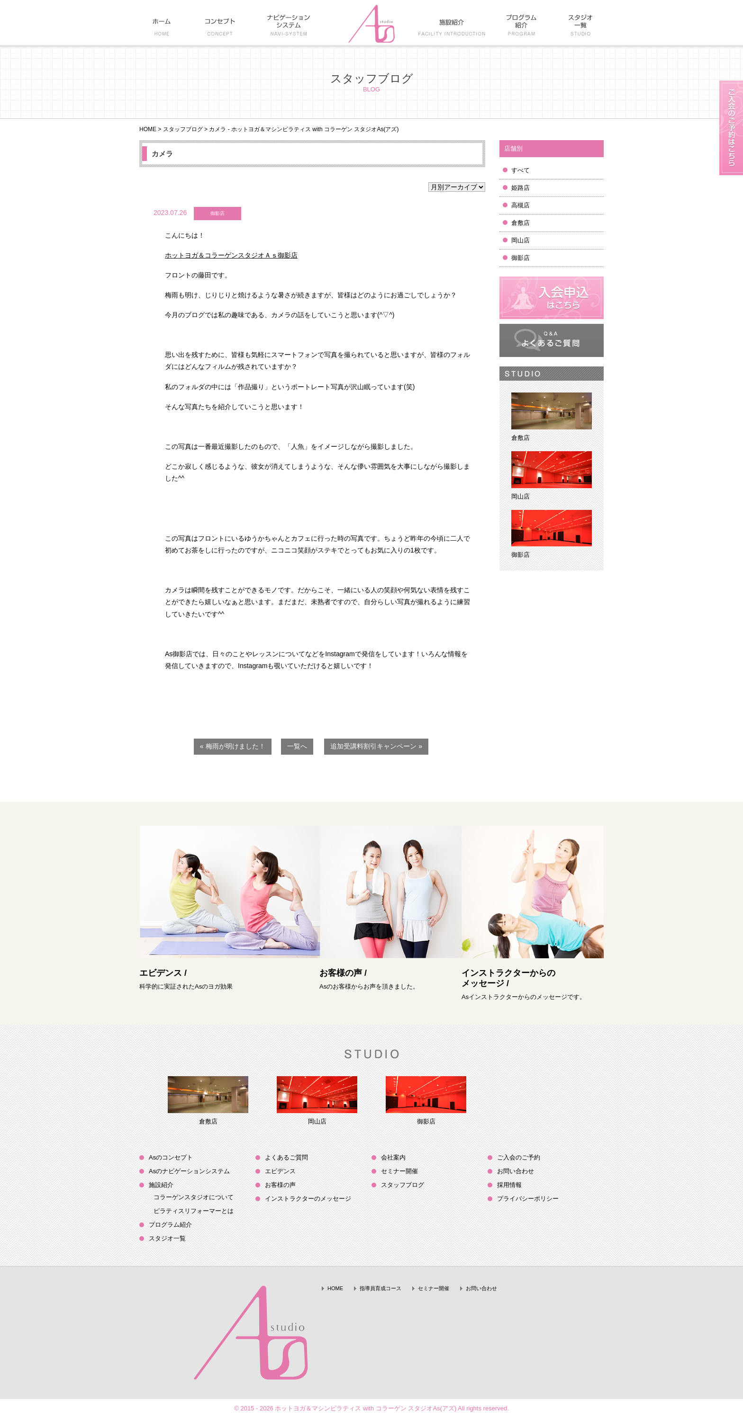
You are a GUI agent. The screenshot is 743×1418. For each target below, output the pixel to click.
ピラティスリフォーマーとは (194, 1210)
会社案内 (393, 1157)
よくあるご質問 (286, 1157)
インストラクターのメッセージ (308, 1198)
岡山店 (520, 240)
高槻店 (520, 205)
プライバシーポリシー (528, 1198)
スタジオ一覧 (167, 1238)
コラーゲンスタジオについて (194, 1197)
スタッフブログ (183, 129)
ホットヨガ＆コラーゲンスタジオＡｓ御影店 (231, 255)
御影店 (520, 257)
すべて (520, 170)
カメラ (162, 154)
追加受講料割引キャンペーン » (376, 746)
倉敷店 (520, 222)
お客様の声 (280, 1184)
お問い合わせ (515, 1171)
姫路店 (520, 187)
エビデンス (280, 1171)
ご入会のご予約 (518, 1157)
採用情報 (509, 1184)
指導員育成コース (380, 1288)
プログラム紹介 (170, 1224)
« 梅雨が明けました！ (232, 746)
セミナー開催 (399, 1171)
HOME (147, 129)
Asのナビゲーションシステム (189, 1171)
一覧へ (297, 746)
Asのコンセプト (171, 1157)
